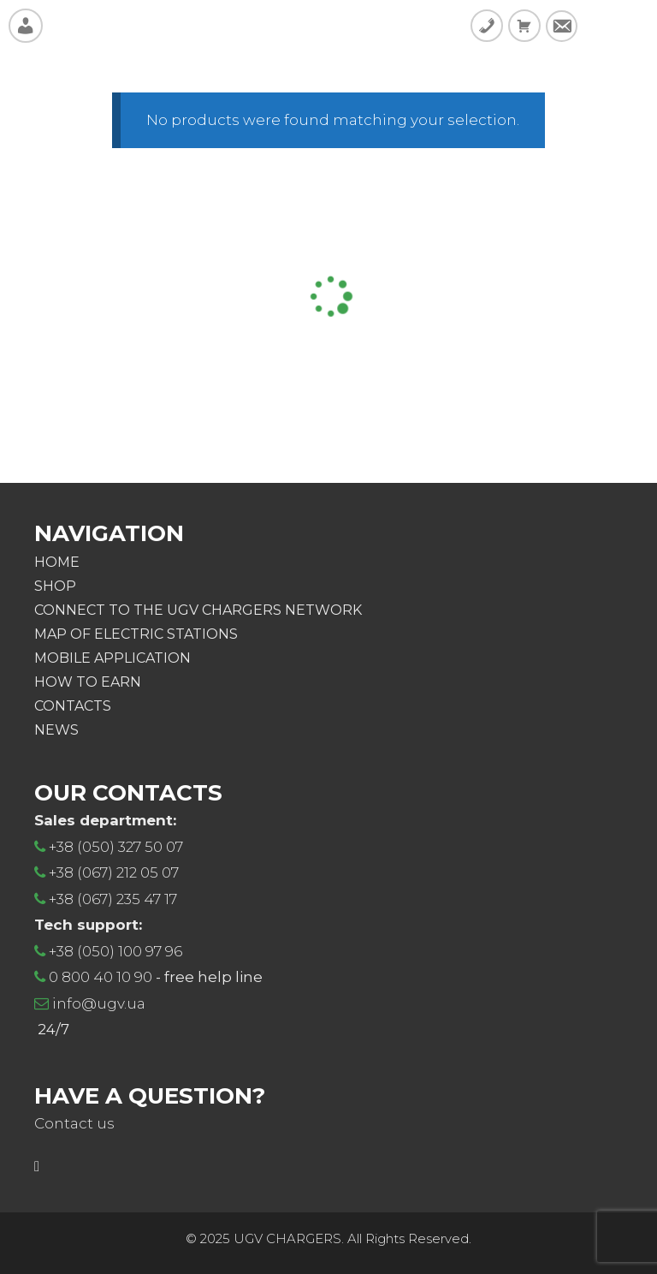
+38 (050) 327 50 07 (116, 846)
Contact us (74, 1123)
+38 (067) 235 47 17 (113, 899)
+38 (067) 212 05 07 (114, 872)
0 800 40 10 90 (100, 976)
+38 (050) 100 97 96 (115, 951)
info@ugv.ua (98, 1003)
